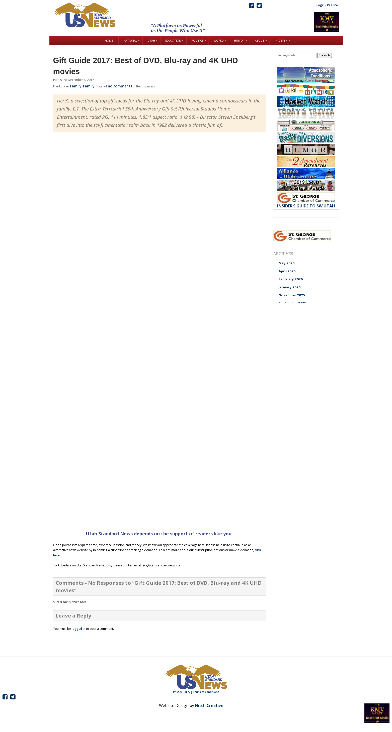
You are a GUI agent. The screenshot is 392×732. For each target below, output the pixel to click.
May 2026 (286, 263)
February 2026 (291, 279)
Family (76, 86)
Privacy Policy (181, 692)
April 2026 (287, 271)
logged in (78, 629)
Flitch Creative (209, 705)
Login (321, 5)
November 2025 (292, 295)
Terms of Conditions (206, 692)
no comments (120, 86)
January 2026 (289, 287)
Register (333, 5)
